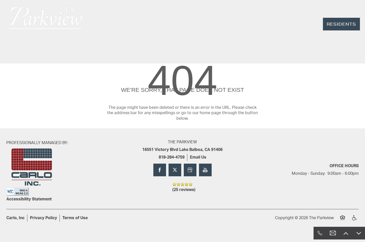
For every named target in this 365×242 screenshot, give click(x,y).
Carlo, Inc (15, 218)
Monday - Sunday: (308, 173)
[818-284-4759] (320, 233)
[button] (341, 24)
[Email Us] (332, 233)
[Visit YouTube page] (205, 170)
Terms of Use (75, 218)
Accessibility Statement (29, 199)
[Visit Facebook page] (159, 170)
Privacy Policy (43, 218)
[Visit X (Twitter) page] (175, 170)
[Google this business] (190, 170)
